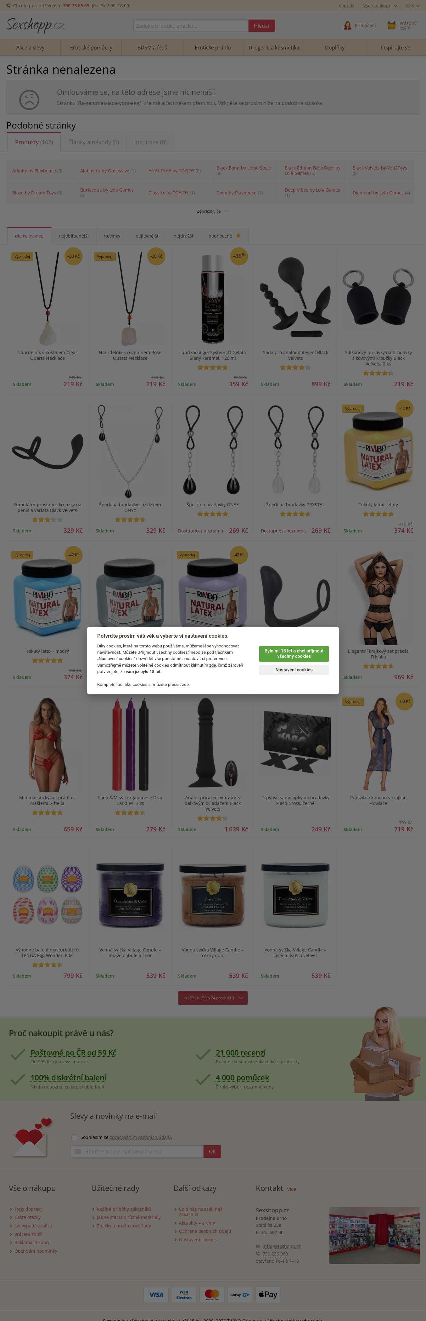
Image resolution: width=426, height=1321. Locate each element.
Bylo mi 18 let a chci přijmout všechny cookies (294, 653)
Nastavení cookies (293, 670)
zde (212, 665)
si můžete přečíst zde (169, 684)
